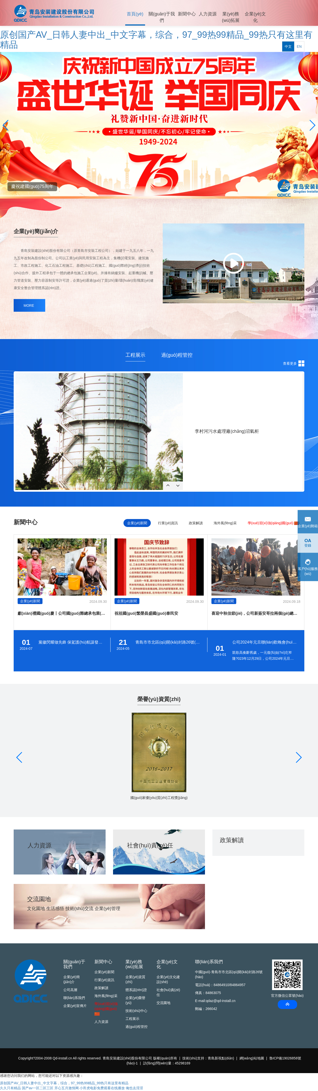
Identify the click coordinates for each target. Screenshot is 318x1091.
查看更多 (290, 363)
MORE (29, 305)
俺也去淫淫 (134, 1089)
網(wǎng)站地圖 (251, 1059)
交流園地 (163, 1003)
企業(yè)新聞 (104, 972)
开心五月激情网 (66, 1089)
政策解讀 (101, 988)
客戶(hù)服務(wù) (308, 567)
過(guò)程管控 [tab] (177, 355)
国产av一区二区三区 (37, 1089)
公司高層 (70, 990)
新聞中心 (186, 14)
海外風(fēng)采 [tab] (225, 523)
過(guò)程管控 (136, 1027)
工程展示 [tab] (135, 355)
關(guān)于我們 (161, 18)
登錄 (308, 542)
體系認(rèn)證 (136, 990)
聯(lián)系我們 (74, 998)
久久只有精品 (10, 1089)
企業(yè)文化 (252, 18)
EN (299, 14)
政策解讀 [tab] (196, 523)
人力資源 (206, 14)
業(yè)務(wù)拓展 (229, 18)
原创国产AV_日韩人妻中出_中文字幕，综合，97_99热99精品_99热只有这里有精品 (156, 40)
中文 (288, 14)
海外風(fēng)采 (106, 996)
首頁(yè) (134, 14)
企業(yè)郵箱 (308, 521)
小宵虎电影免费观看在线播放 (102, 1089)
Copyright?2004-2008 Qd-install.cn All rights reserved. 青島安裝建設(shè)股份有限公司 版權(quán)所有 (97, 1059)
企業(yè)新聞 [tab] (137, 523)
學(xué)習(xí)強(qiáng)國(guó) (273, 523)
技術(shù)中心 (136, 1011)
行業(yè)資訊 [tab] (168, 523)
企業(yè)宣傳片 (75, 1006)
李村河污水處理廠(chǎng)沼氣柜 (227, 431)
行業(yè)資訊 (104, 980)
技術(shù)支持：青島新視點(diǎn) (208, 1059)
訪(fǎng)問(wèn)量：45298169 (166, 1064)
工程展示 (132, 1019)
